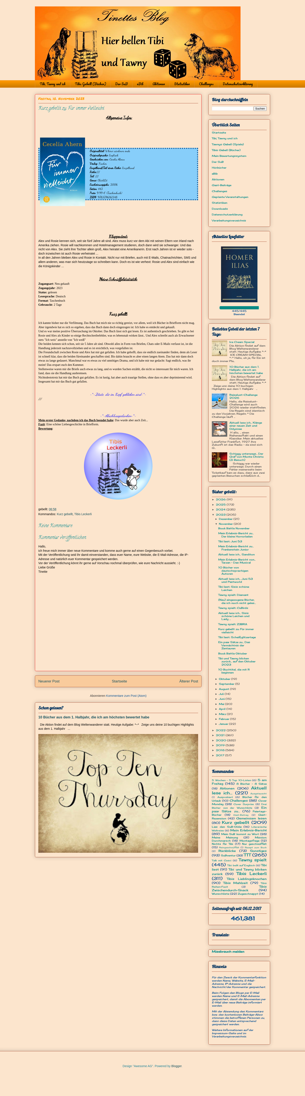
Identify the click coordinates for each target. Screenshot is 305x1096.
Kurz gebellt (65, 514)
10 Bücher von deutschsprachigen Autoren (233, 570)
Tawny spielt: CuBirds (233, 608)
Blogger (176, 1066)
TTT (247, 854)
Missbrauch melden (228, 951)
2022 (221, 730)
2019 (221, 745)
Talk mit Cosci (221, 860)
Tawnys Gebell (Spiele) (228, 144)
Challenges (206, 83)
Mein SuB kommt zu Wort (240, 834)
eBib (140, 83)
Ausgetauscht (258, 793)
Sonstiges (258, 851)
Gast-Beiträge (221, 185)
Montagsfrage (249, 840)
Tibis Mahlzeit (235, 883)
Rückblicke (227, 851)
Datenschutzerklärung (238, 83)
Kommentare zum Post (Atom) (126, 695)
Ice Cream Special (241, 342)
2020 (221, 740)
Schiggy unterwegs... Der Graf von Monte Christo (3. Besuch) (246, 456)
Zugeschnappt (248, 893)
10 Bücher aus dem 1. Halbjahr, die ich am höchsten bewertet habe (93, 717)
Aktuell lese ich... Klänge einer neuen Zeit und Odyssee (245, 425)
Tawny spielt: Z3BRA (232, 624)
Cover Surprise (243, 804)
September (227, 683)
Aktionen (158, 83)
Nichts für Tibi (222, 843)
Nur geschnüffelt (254, 843)
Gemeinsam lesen (251, 818)
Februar (224, 719)
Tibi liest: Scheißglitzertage (237, 637)
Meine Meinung (225, 837)
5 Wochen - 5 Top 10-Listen (231, 780)
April (222, 708)
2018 (220, 750)
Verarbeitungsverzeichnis (229, 220)
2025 (221, 504)
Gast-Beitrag (240, 815)
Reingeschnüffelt (229, 847)
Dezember (226, 519)
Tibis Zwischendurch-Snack (239, 888)
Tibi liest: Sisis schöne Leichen (233, 588)
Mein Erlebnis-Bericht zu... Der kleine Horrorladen (236, 535)
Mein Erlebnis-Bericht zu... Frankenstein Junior (236, 548)
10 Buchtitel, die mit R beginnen (234, 671)
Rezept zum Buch (256, 847)
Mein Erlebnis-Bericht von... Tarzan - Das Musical (237, 561)
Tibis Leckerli (83, 514)
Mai (222, 704)
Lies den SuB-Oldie (227, 826)
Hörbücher (219, 167)
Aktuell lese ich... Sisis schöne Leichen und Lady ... (234, 616)
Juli (222, 694)
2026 (221, 499)
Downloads (220, 208)
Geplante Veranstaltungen (230, 197)
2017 (220, 755)
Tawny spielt (253, 859)
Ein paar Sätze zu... (239, 809)
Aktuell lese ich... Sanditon (236, 554)
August (224, 689)
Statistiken (182, 83)
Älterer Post (188, 681)
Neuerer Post (49, 681)
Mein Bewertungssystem (229, 155)
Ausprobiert (225, 797)
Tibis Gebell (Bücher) (90, 83)
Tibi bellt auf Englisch (241, 865)
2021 (221, 735)
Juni (222, 698)
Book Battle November (234, 528)
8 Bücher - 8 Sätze (251, 783)
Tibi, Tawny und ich (53, 83)
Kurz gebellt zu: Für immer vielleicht (236, 630)
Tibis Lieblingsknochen (247, 879)
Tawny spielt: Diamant (233, 594)
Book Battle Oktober (232, 653)
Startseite (119, 681)
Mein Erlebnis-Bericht (248, 830)
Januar (224, 723)
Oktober (225, 679)
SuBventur (228, 855)
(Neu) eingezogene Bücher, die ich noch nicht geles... (237, 601)
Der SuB (121, 83)
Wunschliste (220, 893)
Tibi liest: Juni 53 (230, 541)
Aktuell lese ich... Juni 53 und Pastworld (235, 580)
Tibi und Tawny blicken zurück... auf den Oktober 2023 (237, 661)
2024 (221, 509)
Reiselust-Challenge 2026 (243, 396)
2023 (221, 514)
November (226, 523)
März (223, 714)
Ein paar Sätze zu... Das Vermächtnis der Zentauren (234, 645)
